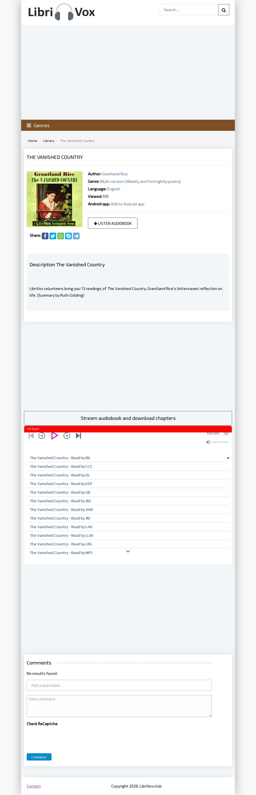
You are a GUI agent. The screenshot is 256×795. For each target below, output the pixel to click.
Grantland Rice (115, 173)
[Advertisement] (128, 366)
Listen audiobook (113, 223)
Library (48, 140)
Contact (34, 786)
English (113, 188)
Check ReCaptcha (42, 723)
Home (32, 140)
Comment (39, 757)
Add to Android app (127, 203)
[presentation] (69, 738)
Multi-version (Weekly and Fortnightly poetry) (140, 181)
